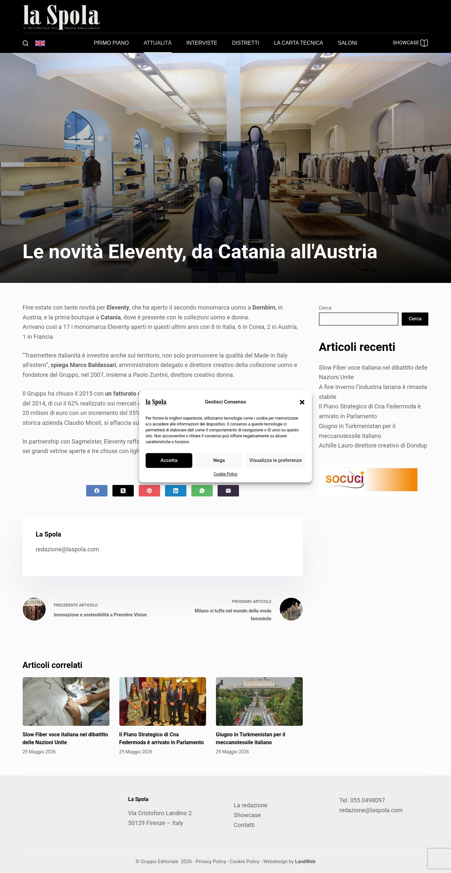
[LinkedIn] (175, 490)
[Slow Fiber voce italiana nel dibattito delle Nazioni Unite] (66, 701)
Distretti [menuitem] (245, 43)
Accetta (169, 460)
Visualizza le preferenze (275, 460)
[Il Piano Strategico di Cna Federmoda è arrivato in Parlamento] (162, 701)
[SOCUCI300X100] (368, 479)
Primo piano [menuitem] (111, 43)
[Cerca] (25, 43)
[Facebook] (96, 490)
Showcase (247, 815)
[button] (302, 402)
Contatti (244, 824)
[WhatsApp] (202, 490)
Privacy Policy (211, 861)
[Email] (228, 490)
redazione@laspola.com (67, 549)
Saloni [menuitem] (347, 43)
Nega (219, 460)
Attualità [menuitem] (158, 43)
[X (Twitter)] (123, 490)
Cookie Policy (225, 474)
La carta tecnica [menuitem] (298, 43)
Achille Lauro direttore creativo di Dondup (373, 445)
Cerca (325, 308)
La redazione (250, 805)
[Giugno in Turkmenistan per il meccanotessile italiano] (259, 701)
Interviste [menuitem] (201, 43)
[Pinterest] (149, 490)
